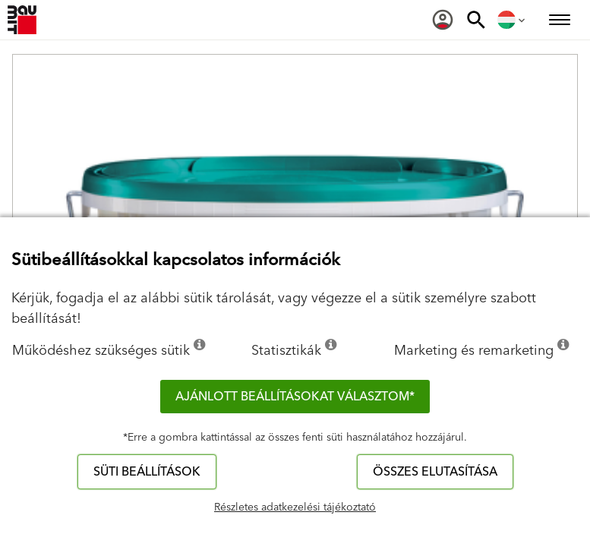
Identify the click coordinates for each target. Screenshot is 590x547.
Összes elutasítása (435, 471)
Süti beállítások (146, 471)
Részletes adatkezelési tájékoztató (295, 507)
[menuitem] (442, 20)
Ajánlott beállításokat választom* (295, 396)
